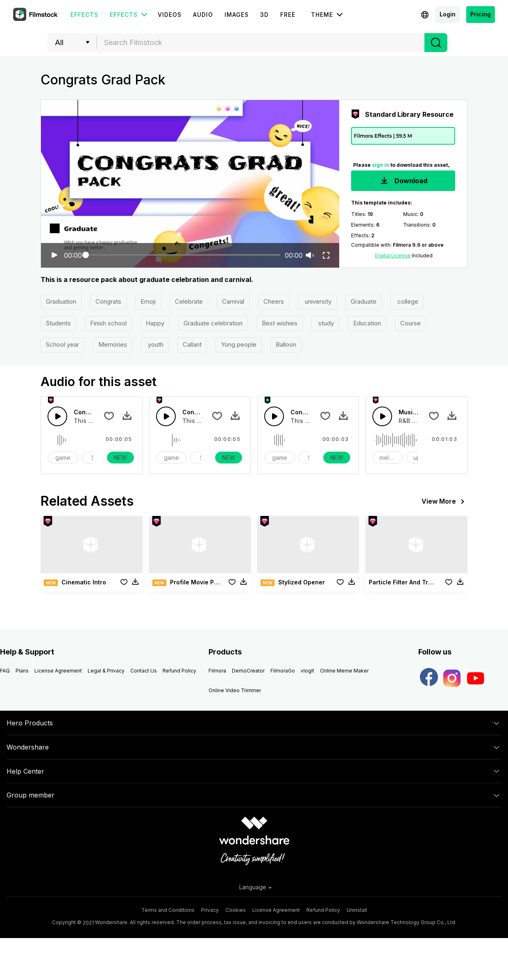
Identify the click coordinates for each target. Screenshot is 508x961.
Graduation (61, 301)
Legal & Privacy (106, 671)
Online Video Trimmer (235, 690)
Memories (112, 344)
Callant (192, 344)
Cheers (273, 301)
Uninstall (357, 910)
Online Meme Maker (344, 671)
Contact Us (143, 671)
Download (403, 181)
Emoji (148, 301)
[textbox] (260, 42)
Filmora (217, 671)
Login (448, 14)
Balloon (286, 344)
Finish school (108, 323)
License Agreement (58, 671)
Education (367, 323)
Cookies (235, 910)
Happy (155, 323)
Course (410, 323)
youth (154, 344)
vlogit (307, 671)
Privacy (210, 910)
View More (444, 501)
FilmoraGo (282, 671)
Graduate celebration (213, 323)
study (325, 323)
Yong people (238, 344)
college (407, 301)
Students (58, 323)
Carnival (233, 301)
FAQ (5, 671)
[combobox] (260, 42)
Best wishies (279, 323)
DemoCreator (248, 671)
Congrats (108, 301)
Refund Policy (179, 671)
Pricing (480, 14)
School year (62, 344)
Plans (22, 671)
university (317, 301)
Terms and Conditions (168, 910)
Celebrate (189, 301)
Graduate (363, 301)
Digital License (392, 255)
